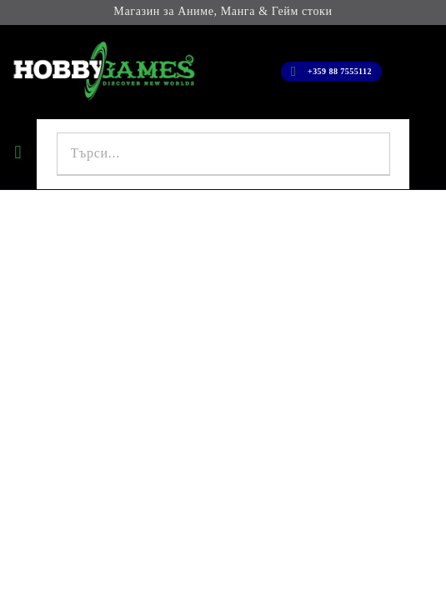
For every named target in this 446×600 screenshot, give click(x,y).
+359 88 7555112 (340, 71)
